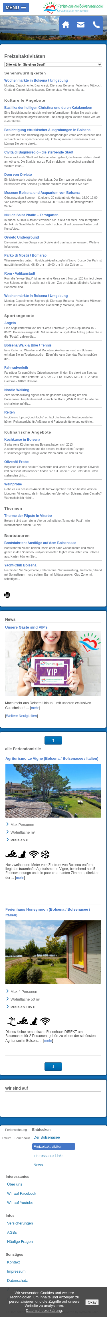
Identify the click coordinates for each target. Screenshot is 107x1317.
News (38, 1165)
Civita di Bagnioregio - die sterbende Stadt (38, 152)
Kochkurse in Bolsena (22, 440)
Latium (6, 1138)
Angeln (10, 323)
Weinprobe (13, 484)
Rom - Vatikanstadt (19, 273)
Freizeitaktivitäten (48, 1146)
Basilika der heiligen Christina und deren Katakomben (48, 108)
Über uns (14, 1184)
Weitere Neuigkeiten (21, 716)
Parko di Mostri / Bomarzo (25, 255)
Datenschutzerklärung (44, 1310)
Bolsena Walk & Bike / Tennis (28, 345)
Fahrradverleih (16, 368)
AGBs (12, 1232)
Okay (92, 1302)
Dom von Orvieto (18, 175)
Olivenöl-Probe (16, 462)
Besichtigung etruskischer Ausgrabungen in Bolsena (47, 130)
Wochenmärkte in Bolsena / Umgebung (36, 80)
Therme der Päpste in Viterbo (28, 516)
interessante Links (49, 1155)
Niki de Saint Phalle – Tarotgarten (31, 215)
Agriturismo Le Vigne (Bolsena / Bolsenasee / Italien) (51, 758)
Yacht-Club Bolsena (20, 565)
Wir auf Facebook (21, 1193)
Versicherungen (20, 1223)
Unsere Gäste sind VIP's (26, 627)
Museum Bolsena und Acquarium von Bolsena (42, 193)
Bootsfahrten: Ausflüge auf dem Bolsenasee (40, 543)
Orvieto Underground (21, 237)
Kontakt (13, 1262)
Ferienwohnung (16, 1129)
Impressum (16, 1271)
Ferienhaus (22, 1138)
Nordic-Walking (16, 390)
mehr (35, 708)
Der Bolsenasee (47, 1137)
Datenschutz (17, 1280)
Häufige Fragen (20, 1241)
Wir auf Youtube (20, 1202)
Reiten (9, 412)
